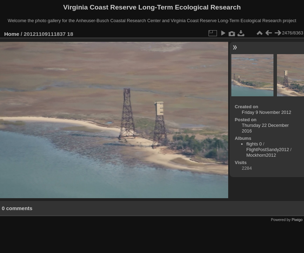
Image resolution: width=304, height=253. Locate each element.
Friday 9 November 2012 (266, 112)
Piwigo (297, 220)
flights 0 (254, 144)
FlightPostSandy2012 (267, 149)
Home (11, 34)
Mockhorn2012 (261, 155)
